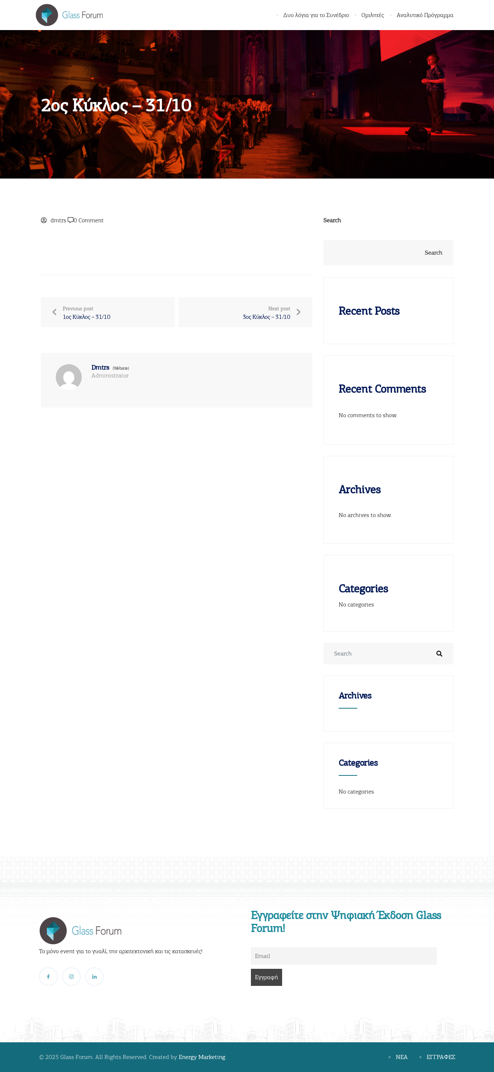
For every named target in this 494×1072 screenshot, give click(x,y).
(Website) (121, 368)
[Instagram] (71, 976)
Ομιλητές (373, 15)
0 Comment (89, 220)
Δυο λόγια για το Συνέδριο (316, 15)
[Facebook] (48, 976)
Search (332, 220)
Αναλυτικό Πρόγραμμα (425, 15)
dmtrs (58, 220)
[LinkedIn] (94, 976)
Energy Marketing (202, 1057)
